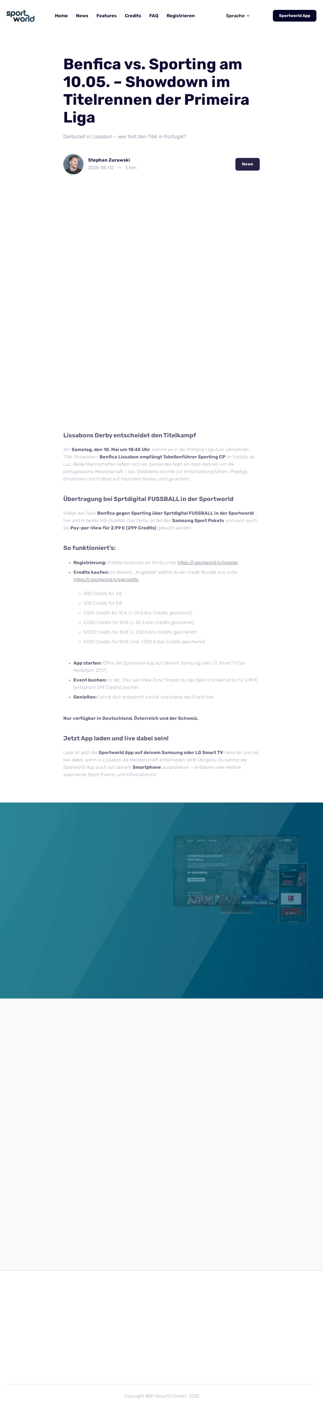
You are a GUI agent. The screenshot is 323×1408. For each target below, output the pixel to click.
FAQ (153, 16)
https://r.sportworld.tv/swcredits (105, 582)
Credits (133, 16)
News (82, 16)
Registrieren (181, 16)
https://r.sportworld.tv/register (208, 565)
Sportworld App (294, 15)
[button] (238, 16)
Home (61, 16)
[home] (20, 16)
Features (106, 16)
